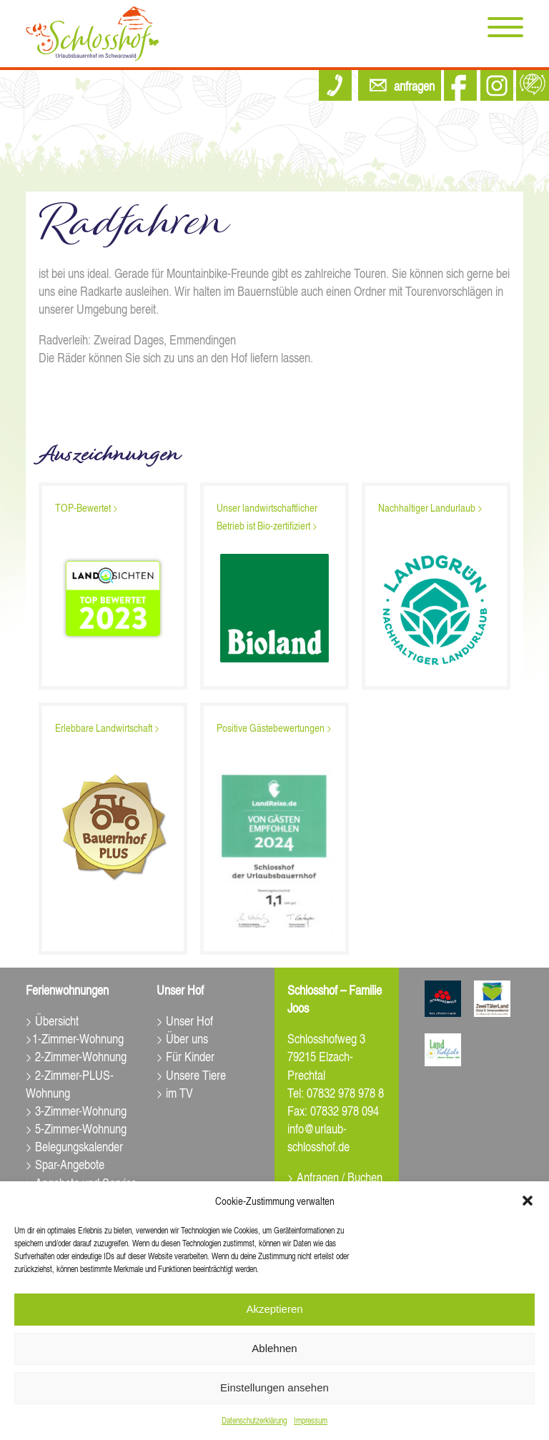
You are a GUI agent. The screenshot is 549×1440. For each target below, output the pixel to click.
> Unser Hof (185, 1020)
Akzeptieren (274, 1309)
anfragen (414, 85)
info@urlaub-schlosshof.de (318, 1137)
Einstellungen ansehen (274, 1387)
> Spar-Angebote (65, 1164)
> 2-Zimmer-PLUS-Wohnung (70, 1083)
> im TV (175, 1092)
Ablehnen (274, 1348)
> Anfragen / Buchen (334, 1177)
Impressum (310, 1420)
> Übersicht (52, 1020)
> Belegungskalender (74, 1146)
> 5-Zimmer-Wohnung (76, 1128)
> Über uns (182, 1038)
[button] (527, 1200)
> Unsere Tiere (191, 1074)
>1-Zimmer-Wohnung (75, 1038)
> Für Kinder (185, 1056)
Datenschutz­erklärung (254, 1420)
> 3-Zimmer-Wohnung (76, 1110)
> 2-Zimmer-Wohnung (76, 1056)
